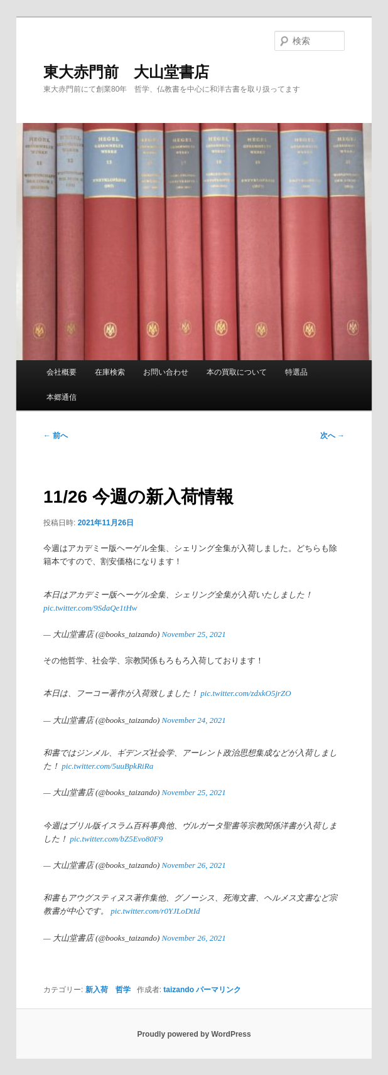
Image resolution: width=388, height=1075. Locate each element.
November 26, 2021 (194, 865)
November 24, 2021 (194, 720)
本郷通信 (61, 397)
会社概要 (61, 372)
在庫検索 (110, 372)
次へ (332, 435)
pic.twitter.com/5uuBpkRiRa (107, 766)
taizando (178, 989)
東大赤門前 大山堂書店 (126, 71)
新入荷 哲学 (108, 989)
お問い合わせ (165, 372)
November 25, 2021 (194, 634)
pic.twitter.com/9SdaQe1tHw (90, 607)
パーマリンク (218, 989)
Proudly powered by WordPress (194, 1034)
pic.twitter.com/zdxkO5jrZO (245, 693)
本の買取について (237, 372)
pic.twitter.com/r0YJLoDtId (155, 911)
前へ (55, 435)
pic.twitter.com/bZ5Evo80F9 (116, 838)
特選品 (296, 372)
